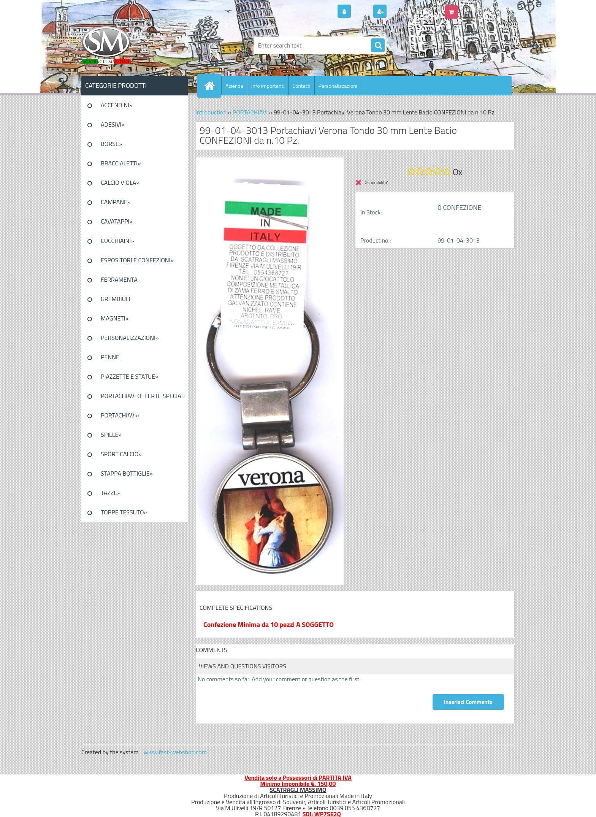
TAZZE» (110, 492)
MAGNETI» (114, 318)
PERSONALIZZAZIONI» (130, 337)
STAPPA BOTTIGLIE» (127, 473)
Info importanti (268, 86)
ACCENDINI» (117, 104)
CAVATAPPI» (117, 221)
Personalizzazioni (338, 86)
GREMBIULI (115, 298)
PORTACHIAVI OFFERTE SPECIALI (143, 395)
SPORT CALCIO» (121, 453)
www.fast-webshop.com (175, 752)
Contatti (302, 86)
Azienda (234, 86)
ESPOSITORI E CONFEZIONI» (137, 260)
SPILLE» (111, 434)
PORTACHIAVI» (120, 415)
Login (361, 11)
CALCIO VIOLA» (120, 182)
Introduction (211, 112)
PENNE (110, 357)
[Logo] (133, 45)
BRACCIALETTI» (121, 163)
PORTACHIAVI (250, 112)
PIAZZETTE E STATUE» (130, 376)
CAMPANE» (116, 201)
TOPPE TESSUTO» (124, 512)
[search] (378, 45)
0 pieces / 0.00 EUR (485, 8)
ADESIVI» (113, 124)
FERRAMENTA (119, 279)
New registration (411, 11)
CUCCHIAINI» (117, 240)
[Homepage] (212, 85)
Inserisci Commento (468, 702)
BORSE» (111, 143)
